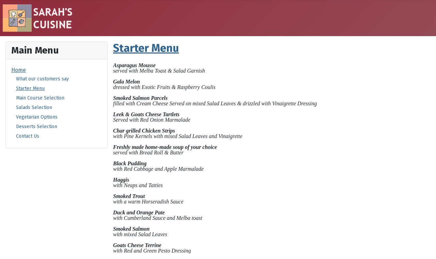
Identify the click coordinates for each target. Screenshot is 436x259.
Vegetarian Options (37, 117)
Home (18, 70)
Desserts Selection (36, 127)
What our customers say (42, 79)
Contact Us (27, 136)
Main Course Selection (40, 98)
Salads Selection (34, 107)
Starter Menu (30, 88)
